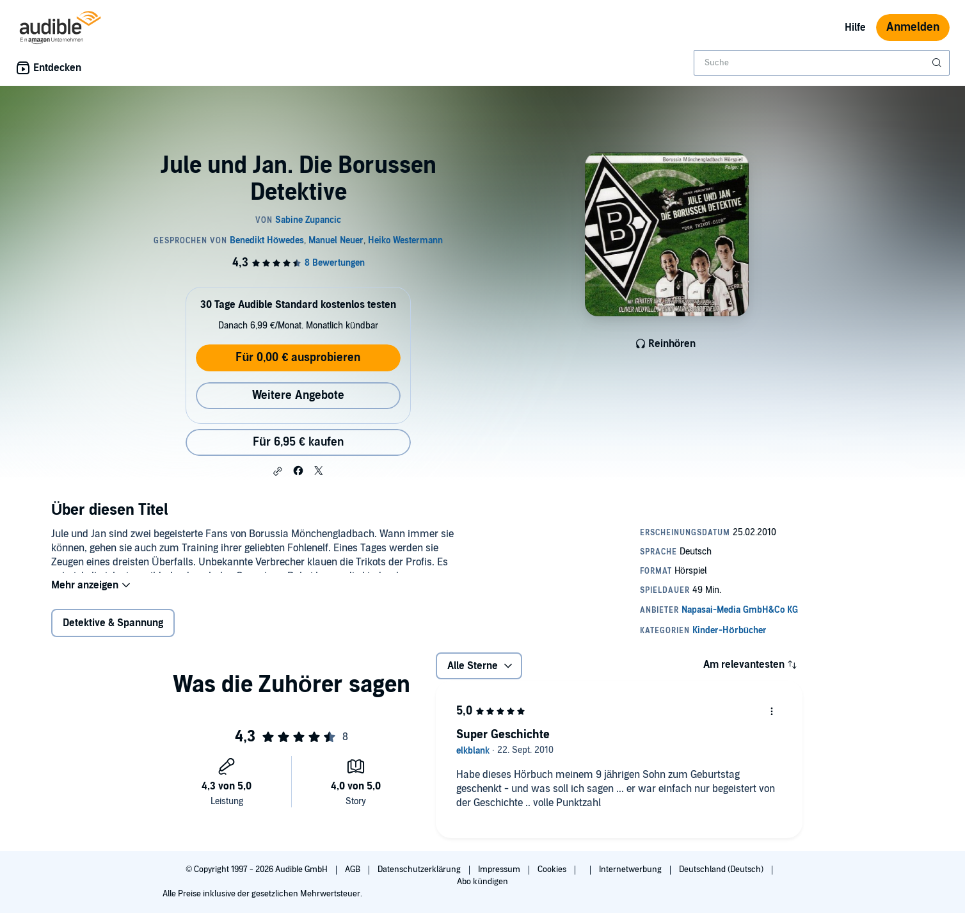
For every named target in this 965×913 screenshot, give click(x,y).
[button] (278, 471)
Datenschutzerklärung (420, 869)
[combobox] (822, 63)
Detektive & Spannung (113, 631)
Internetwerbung (631, 869)
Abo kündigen (482, 882)
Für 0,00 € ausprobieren (297, 357)
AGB (353, 869)
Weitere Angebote (298, 395)
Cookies (553, 869)
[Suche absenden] (938, 63)
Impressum (500, 869)
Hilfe (855, 27)
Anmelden (912, 27)
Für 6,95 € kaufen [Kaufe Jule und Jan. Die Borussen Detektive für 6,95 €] (298, 442)
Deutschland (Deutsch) (722, 869)
